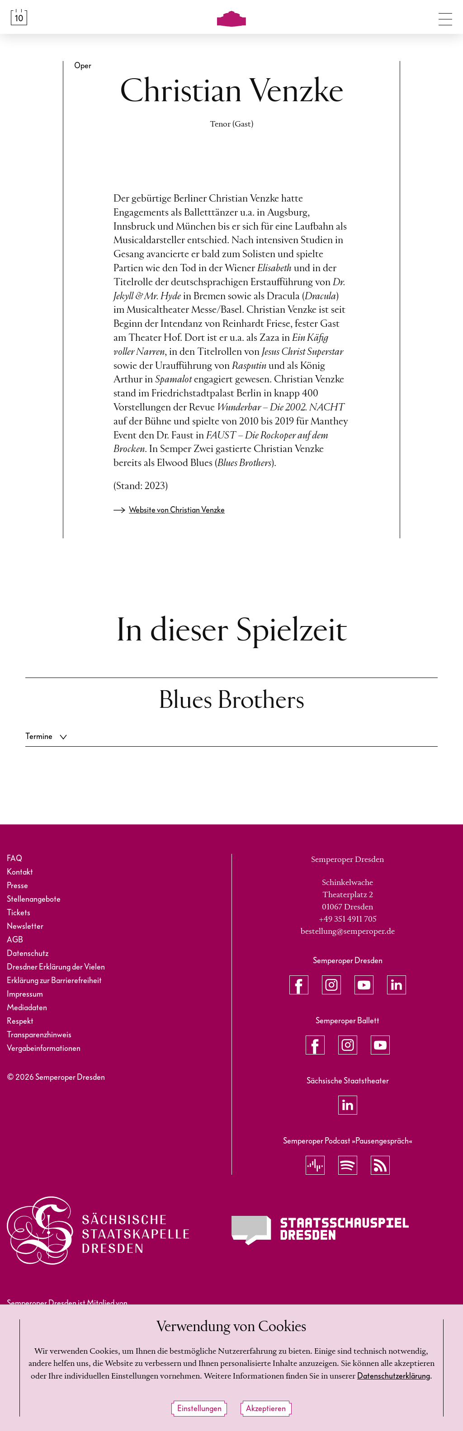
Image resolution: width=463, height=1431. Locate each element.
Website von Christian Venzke (177, 510)
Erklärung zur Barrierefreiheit (54, 980)
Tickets (18, 912)
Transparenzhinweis (39, 1035)
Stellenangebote (34, 899)
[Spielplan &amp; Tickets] (19, 17)
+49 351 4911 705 (348, 919)
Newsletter (25, 926)
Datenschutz (27, 953)
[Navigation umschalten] (445, 17)
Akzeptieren (266, 1408)
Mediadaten (27, 1007)
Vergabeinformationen (43, 1048)
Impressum (25, 994)
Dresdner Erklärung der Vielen (56, 967)
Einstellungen (199, 1408)
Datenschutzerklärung (393, 1376)
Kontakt (20, 872)
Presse (17, 885)
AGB (15, 940)
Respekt (20, 1021)
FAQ (14, 858)
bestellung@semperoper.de (348, 931)
